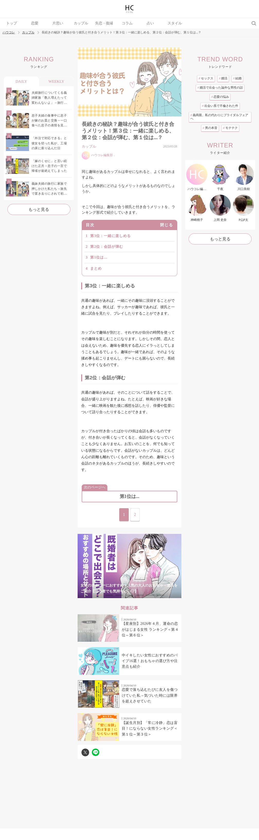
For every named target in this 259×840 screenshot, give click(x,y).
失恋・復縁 (104, 23)
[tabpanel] (129, 566)
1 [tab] (99, 595)
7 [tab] (160, 595)
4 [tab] (129, 595)
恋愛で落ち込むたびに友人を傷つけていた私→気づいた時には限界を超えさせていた (150, 695)
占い (150, 23)
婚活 (223, 78)
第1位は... (98, 257)
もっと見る (39, 209)
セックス (206, 78)
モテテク (230, 128)
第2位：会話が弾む (106, 247)
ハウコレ (9, 32)
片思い (57, 23)
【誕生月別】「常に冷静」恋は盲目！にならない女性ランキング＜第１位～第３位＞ (150, 728)
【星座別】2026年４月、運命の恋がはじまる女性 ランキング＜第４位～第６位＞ (150, 629)
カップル (81, 23)
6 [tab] (150, 595)
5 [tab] (140, 595)
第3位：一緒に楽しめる (110, 236)
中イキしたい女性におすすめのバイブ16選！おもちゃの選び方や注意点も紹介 (150, 661)
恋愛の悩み (220, 97)
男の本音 (210, 128)
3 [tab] (119, 595)
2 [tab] (109, 595)
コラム (127, 23)
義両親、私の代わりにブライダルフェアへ (219, 116)
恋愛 (34, 23)
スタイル (175, 23)
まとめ (96, 268)
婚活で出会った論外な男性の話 (220, 87)
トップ (11, 23)
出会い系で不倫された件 (220, 106)
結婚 (237, 78)
